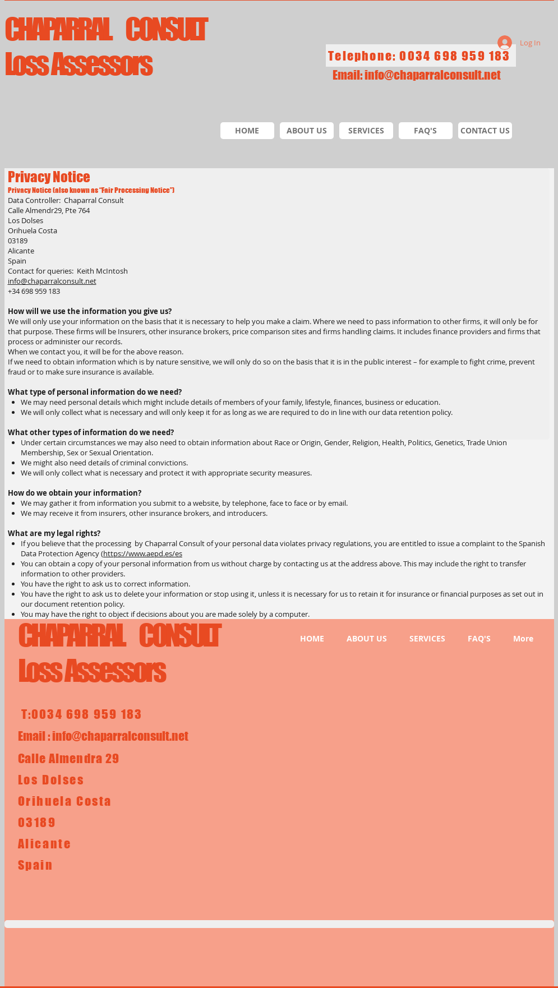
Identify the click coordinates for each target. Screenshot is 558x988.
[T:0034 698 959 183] (83, 714)
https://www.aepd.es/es (142, 553)
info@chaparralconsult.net (433, 74)
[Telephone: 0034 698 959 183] (421, 55)
